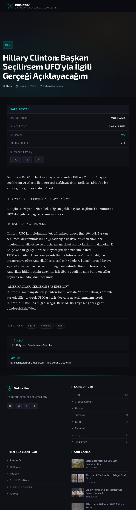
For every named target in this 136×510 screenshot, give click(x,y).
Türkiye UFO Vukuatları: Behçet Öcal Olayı (106, 477)
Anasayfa (14, 460)
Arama (12, 493)
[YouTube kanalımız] (10, 406)
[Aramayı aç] (117, 6)
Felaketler (100, 441)
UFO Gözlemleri (100, 401)
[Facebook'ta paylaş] (27, 160)
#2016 (31, 325)
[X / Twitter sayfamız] (26, 406)
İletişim (13, 473)
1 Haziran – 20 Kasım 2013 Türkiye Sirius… (105, 506)
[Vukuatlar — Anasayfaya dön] (32, 6)
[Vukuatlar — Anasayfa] (18, 388)
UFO (7, 44)
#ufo (60, 325)
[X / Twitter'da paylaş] (15, 160)
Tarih (100, 421)
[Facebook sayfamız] (34, 406)
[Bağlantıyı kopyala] (39, 160)
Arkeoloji (100, 414)
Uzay (100, 435)
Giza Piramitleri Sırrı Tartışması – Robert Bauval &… (105, 491)
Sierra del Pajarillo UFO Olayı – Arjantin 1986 (103, 462)
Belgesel (100, 428)
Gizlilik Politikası (18, 480)
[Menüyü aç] (125, 6)
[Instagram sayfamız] (18, 406)
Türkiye (100, 408)
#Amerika (46, 325)
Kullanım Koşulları (19, 486)
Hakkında (14, 467)
